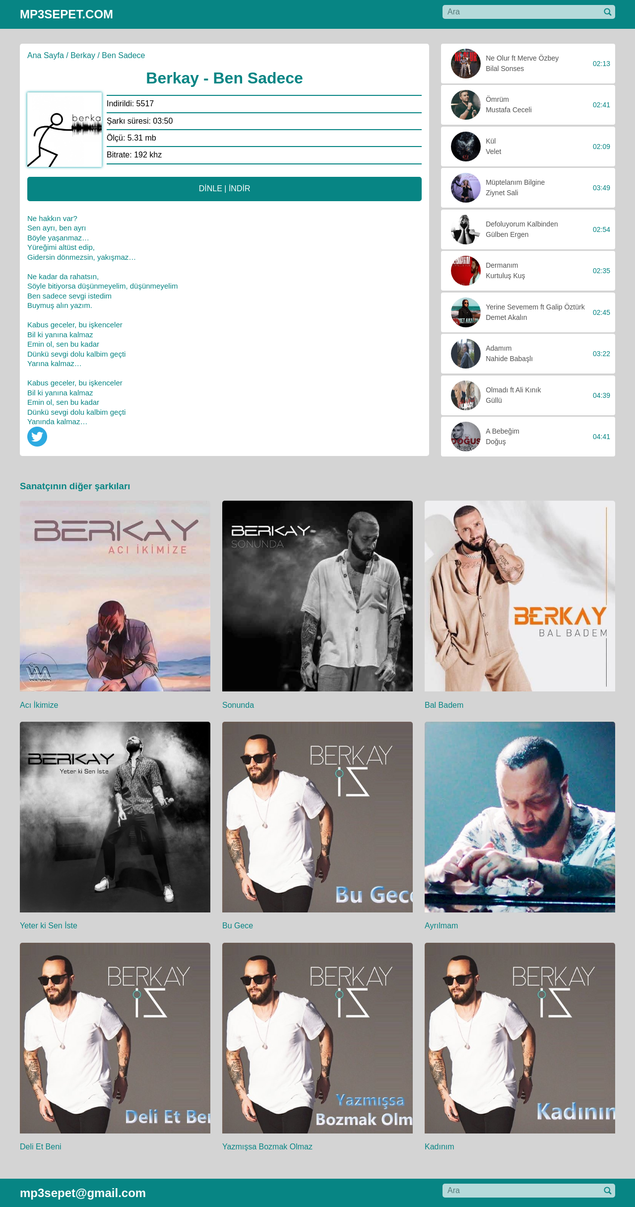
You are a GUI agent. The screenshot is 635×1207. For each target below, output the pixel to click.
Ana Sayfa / (47, 55)
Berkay (82, 55)
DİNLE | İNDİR (225, 188)
